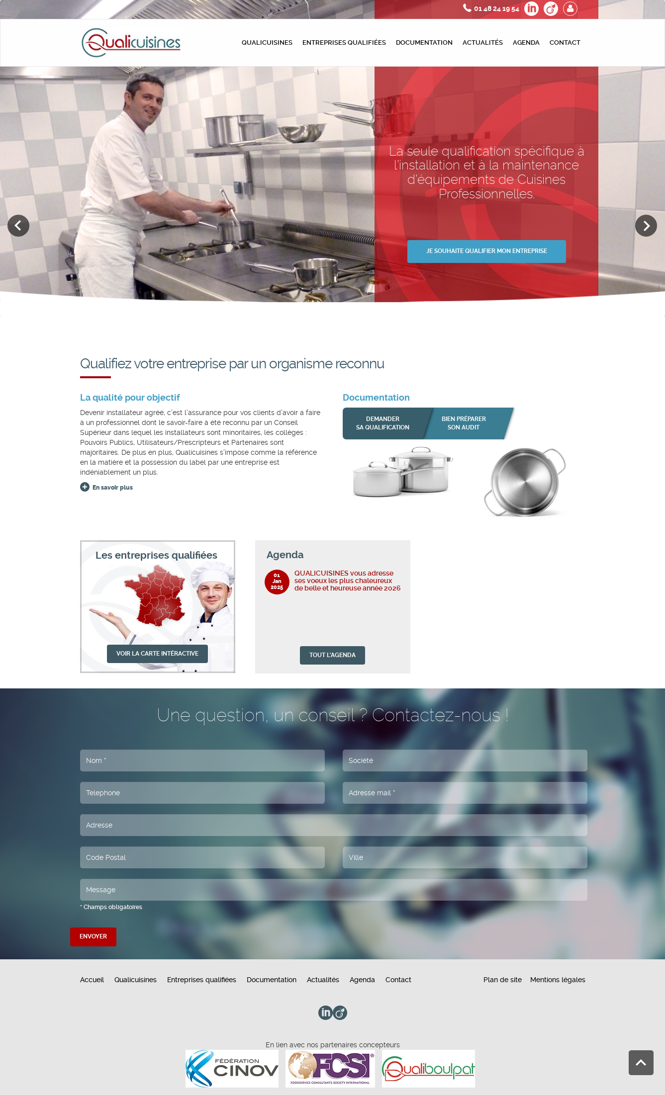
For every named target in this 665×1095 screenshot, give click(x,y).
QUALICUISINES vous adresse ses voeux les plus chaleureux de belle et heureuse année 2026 (347, 580)
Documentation (424, 42)
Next (646, 226)
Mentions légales (557, 980)
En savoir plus (113, 487)
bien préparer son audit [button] (464, 423)
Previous (18, 226)
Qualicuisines (267, 42)
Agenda (526, 42)
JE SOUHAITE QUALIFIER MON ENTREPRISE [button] (486, 251)
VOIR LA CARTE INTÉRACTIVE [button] (157, 653)
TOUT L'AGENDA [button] (332, 655)
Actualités (483, 42)
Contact (565, 42)
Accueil (92, 980)
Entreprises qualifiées (344, 42)
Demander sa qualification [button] (382, 423)
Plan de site (502, 980)
